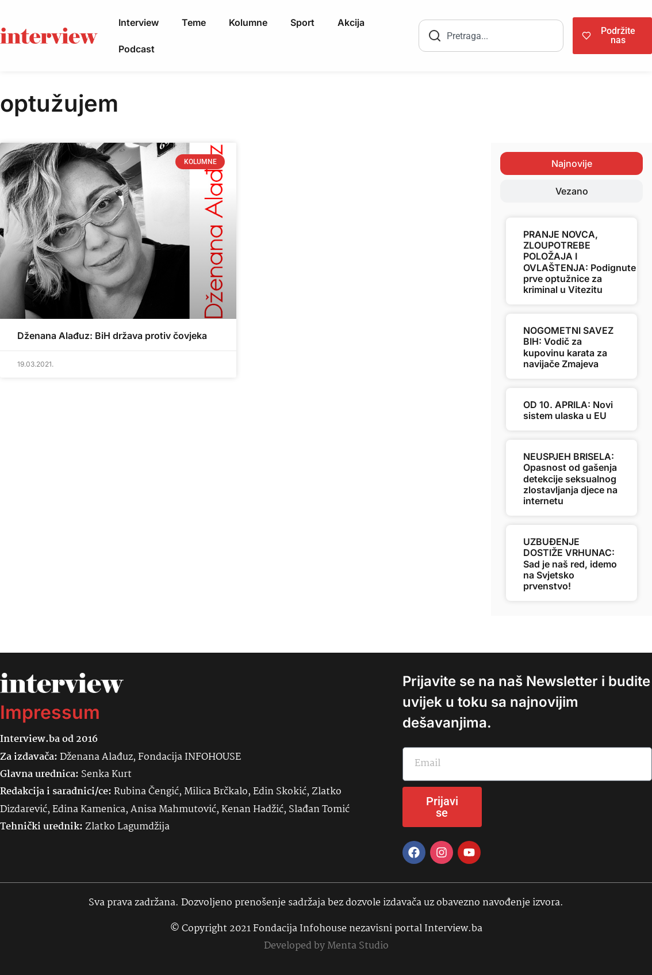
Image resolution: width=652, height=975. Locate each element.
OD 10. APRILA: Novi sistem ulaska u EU (568, 410)
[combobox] (491, 36)
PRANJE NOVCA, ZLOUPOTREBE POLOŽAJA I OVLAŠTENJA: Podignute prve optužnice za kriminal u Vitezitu (579, 261)
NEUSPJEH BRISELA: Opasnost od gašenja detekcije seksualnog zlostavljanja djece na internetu (570, 478)
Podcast (136, 49)
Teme (194, 22)
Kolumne (248, 22)
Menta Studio (358, 946)
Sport (302, 22)
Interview (138, 22)
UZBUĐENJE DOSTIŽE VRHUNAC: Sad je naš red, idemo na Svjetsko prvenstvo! (570, 564)
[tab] (571, 163)
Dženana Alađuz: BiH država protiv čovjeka (112, 335)
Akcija (351, 22)
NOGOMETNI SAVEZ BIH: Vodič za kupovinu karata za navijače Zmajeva (568, 347)
